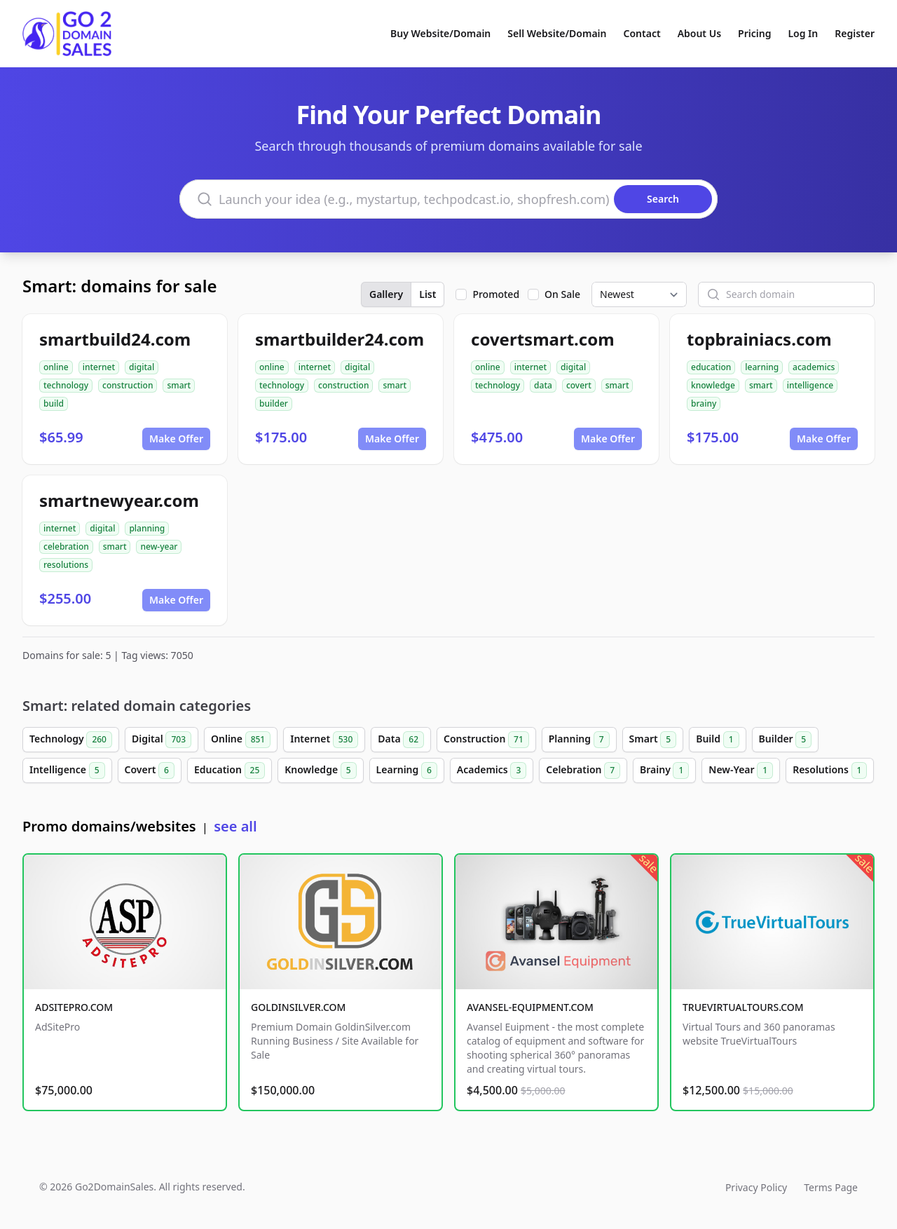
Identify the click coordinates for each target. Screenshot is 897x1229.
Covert (149, 770)
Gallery (386, 294)
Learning (406, 770)
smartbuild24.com (115, 339)
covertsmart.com (543, 339)
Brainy (664, 770)
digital (141, 367)
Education (229, 770)
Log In (803, 33)
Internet (324, 739)
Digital (161, 739)
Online (241, 739)
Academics (491, 770)
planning (147, 528)
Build (717, 739)
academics (814, 367)
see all (235, 826)
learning (762, 367)
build (53, 403)
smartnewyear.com (119, 500)
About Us (699, 33)
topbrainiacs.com (759, 339)
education (711, 367)
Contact (642, 33)
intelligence (810, 385)
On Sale (562, 294)
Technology (70, 739)
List (427, 294)
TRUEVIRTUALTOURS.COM (743, 1007)
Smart (653, 739)
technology (65, 385)
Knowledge (320, 770)
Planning (579, 739)
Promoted (495, 294)
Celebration (583, 770)
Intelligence (67, 770)
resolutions (65, 565)
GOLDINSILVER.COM (298, 1007)
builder (273, 403)
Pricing (754, 33)
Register (855, 33)
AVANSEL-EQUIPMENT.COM (530, 1007)
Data (401, 739)
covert (578, 385)
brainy (703, 403)
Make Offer (176, 438)
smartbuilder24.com (339, 339)
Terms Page (831, 1187)
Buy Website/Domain (440, 33)
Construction (486, 739)
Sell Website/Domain (556, 33)
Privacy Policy (756, 1187)
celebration (66, 546)
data (543, 385)
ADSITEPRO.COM (74, 1007)
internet (99, 367)
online (56, 367)
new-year (158, 546)
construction (127, 385)
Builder (785, 739)
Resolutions (830, 770)
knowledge (713, 385)
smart (179, 385)
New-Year (740, 770)
